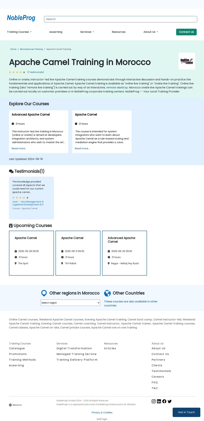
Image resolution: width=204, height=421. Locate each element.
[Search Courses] (120, 19)
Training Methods (22, 360)
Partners (158, 360)
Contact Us (186, 32)
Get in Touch (186, 412)
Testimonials (161, 371)
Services (86, 32)
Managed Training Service (77, 354)
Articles (110, 348)
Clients (157, 365)
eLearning (55, 32)
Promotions (18, 354)
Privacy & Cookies (102, 412)
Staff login (102, 419)
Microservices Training (31, 49)
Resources (118, 32)
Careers (158, 377)
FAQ (155, 382)
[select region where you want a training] (70, 303)
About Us (149, 32)
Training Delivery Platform (77, 360)
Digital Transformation (74, 348)
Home (13, 49)
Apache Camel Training (59, 49)
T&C (155, 388)
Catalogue (17, 348)
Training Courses (18, 32)
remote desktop (117, 87)
